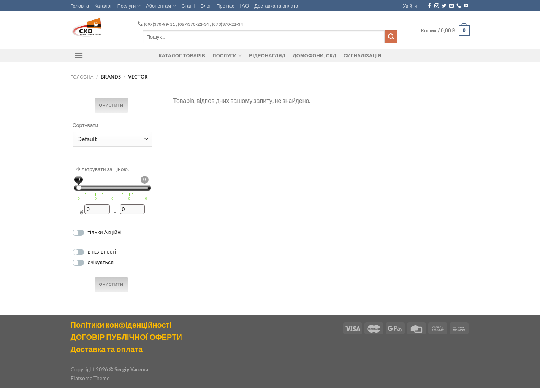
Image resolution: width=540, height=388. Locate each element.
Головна (80, 6)
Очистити (111, 105)
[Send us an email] (451, 6)
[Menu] (79, 55)
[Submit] (391, 36)
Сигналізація (362, 55)
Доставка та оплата (276, 6)
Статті (188, 6)
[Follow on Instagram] (436, 6)
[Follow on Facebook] (429, 6)
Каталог (103, 6)
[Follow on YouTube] (466, 6)
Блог (206, 6)
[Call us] (458, 6)
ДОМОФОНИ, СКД (314, 55)
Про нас (225, 6)
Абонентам (161, 5)
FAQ (244, 6)
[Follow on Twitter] (444, 6)
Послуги (129, 5)
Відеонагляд (267, 55)
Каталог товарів (182, 55)
